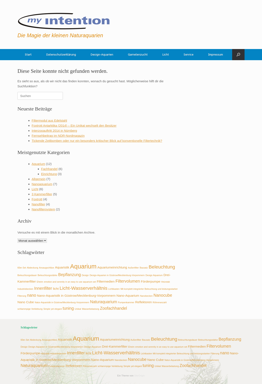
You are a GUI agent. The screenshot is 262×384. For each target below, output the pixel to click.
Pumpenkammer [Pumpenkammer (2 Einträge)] (126, 302)
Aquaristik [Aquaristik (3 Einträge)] (62, 267)
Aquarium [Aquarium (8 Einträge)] (83, 266)
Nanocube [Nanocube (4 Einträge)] (162, 295)
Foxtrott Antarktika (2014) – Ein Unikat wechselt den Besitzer (74, 125)
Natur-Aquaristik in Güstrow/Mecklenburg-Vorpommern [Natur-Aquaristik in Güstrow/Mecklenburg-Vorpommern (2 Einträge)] (62, 302)
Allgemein (39, 179)
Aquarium (38, 164)
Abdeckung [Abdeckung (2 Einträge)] (32, 267)
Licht (165, 54)
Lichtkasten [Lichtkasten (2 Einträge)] (114, 289)
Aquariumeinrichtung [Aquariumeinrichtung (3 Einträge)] (112, 267)
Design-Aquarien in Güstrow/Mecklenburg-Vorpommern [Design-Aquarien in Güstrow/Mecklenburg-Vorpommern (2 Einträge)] (117, 275)
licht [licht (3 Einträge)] (56, 288)
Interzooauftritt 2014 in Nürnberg (54, 130)
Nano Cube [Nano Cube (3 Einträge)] (25, 302)
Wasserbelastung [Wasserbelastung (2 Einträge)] (90, 309)
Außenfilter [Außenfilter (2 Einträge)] (133, 267)
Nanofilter (38, 204)
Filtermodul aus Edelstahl (49, 120)
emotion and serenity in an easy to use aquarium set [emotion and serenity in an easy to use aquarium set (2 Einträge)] (70, 281)
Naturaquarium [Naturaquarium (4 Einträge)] (103, 301)
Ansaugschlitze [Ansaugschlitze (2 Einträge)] (46, 267)
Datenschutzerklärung (61, 54)
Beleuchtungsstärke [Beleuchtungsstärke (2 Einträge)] (47, 275)
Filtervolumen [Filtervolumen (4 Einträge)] (127, 281)
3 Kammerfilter (42, 194)
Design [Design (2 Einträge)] (85, 275)
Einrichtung (49, 174)
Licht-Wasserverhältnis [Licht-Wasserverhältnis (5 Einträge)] (83, 288)
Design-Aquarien (102, 54)
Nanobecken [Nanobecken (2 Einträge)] (146, 296)
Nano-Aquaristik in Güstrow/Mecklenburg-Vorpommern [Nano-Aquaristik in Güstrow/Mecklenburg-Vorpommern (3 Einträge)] (76, 295)
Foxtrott (37, 199)
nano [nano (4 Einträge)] (31, 295)
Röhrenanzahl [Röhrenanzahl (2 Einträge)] (160, 302)
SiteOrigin (139, 375)
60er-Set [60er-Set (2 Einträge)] (21, 267)
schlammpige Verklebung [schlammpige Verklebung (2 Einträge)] (29, 309)
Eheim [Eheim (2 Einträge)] (40, 281)
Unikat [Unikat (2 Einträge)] (78, 309)
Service (188, 54)
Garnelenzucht (138, 54)
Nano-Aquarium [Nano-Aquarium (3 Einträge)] (127, 295)
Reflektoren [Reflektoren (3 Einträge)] (143, 302)
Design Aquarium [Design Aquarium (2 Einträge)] (154, 275)
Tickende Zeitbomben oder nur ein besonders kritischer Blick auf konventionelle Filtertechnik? (97, 140)
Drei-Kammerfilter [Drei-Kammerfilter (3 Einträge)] (114, 346)
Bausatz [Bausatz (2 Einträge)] (144, 267)
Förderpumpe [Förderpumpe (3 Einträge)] (150, 281)
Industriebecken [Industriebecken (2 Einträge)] (25, 289)
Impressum (215, 54)
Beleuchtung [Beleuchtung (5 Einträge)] (162, 267)
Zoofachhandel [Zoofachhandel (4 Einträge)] (113, 308)
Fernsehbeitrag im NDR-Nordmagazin (58, 135)
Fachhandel (49, 169)
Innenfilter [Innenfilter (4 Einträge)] (43, 288)
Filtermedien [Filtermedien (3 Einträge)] (106, 281)
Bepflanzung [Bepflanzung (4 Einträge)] (69, 274)
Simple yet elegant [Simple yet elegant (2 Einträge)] (52, 309)
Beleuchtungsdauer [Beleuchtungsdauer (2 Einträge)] (27, 275)
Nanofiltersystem (43, 209)
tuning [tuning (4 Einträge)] (68, 308)
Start (28, 54)
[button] (238, 54)
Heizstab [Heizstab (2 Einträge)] (165, 281)
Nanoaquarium (42, 184)
